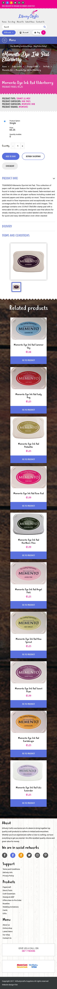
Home (4, 22)
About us (6, 925)
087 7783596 (28, 950)
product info (10, 178)
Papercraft (7, 887)
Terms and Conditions (11, 869)
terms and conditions (16, 236)
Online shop (7, 928)
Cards (5, 910)
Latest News (30, 22)
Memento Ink (7, 70)
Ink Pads (46, 66)
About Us (20, 22)
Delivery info (7, 872)
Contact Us (40, 22)
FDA (16, 984)
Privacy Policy (8, 875)
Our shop (11, 22)
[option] (28, 261)
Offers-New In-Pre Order (12, 900)
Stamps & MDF (32, 66)
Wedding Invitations (11, 907)
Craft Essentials (9, 893)
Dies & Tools (7, 890)
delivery (7, 227)
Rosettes (6, 903)
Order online (17, 66)
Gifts (5, 913)
